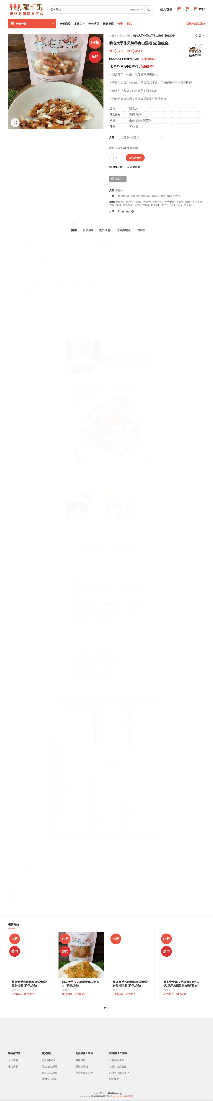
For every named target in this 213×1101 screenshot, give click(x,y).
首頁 (111, 35)
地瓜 (138, 201)
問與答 (141, 230)
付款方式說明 (49, 1062)
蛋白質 (165, 204)
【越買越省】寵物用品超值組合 (132, 196)
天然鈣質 (158, 201)
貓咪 (173, 204)
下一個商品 (203, 35)
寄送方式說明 (49, 1069)
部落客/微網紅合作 (119, 1069)
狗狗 (137, 204)
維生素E (155, 204)
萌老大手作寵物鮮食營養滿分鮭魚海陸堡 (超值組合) (131, 942)
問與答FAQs (48, 1056)
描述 (74, 230)
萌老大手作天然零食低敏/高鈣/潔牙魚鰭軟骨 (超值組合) (181, 942)
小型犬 (180, 201)
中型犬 (119, 201)
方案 (111, 137)
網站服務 (114, 1075)
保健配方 (130, 201)
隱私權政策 (81, 1062)
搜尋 (149, 9)
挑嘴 (111, 204)
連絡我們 (13, 1062)
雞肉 (179, 204)
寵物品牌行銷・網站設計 (121, 1092)
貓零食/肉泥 (174, 196)
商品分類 (134, 9)
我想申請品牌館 (195, 23)
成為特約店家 (116, 1056)
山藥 (187, 201)
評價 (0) (88, 230)
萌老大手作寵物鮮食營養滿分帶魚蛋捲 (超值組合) (30, 942)
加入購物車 (135, 157)
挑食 (118, 204)
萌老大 (15, 949)
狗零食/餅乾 (123, 35)
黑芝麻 (188, 204)
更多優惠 (104, 230)
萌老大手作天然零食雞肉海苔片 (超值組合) (80, 983)
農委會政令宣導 (84, 1069)
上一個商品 (196, 35)
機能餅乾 (128, 204)
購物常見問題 (49, 1075)
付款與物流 (123, 230)
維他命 (145, 204)
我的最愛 (135, 167)
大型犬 (147, 201)
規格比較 (118, 167)
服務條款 (80, 1056)
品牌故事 (13, 1056)
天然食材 (169, 201)
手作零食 (197, 201)
